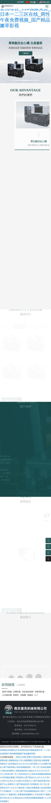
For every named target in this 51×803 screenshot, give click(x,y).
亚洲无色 (37, 760)
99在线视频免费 (23, 767)
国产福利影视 (9, 767)
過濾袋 (30, 695)
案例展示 (30, 717)
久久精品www (17, 798)
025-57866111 (30, 725)
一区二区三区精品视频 (41, 767)
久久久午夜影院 (18, 788)
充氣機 (23, 695)
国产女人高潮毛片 (8, 784)
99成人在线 (21, 757)
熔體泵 (16, 695)
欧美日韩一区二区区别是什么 (18, 774)
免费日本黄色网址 (34, 757)
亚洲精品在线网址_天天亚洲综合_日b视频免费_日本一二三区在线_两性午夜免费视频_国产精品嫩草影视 (25, 14)
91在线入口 (28, 781)
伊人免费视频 (26, 760)
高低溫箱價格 (27, 692)
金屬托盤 (17, 692)
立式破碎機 (7, 695)
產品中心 (14, 717)
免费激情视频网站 (25, 794)
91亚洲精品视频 (8, 777)
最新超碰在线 (22, 771)
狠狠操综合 (14, 760)
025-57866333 (30, 729)
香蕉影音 (20, 777)
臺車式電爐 (7, 692)
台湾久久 (5, 781)
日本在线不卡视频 (42, 794)
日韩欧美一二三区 (11, 791)
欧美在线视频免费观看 (41, 774)
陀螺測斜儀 (39, 692)
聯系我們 (46, 717)
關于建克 (6, 717)
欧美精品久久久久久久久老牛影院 (23, 764)
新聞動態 (38, 717)
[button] (17, 80)
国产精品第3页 (23, 784)
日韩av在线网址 (8, 771)
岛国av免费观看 (33, 788)
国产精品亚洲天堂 (42, 781)
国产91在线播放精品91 (30, 791)
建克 (36, 695)
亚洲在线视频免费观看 (34, 798)
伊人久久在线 (16, 781)
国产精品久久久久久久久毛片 (37, 777)
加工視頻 (22, 717)
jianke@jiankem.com (30, 734)
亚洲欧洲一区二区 (39, 784)
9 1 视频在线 (11, 794)
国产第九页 (5, 798)
